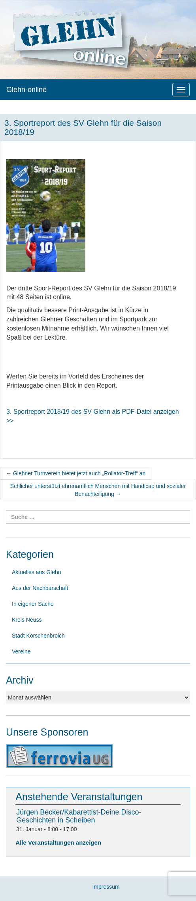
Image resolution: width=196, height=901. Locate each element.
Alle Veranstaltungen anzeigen (58, 842)
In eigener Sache (33, 604)
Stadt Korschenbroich (38, 635)
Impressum (105, 887)
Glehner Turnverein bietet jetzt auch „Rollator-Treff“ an (75, 473)
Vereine (21, 651)
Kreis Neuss (26, 620)
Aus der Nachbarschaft (40, 588)
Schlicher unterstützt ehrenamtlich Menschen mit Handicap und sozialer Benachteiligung (98, 490)
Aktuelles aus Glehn (36, 572)
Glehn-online (26, 90)
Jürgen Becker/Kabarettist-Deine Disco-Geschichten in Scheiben (78, 816)
